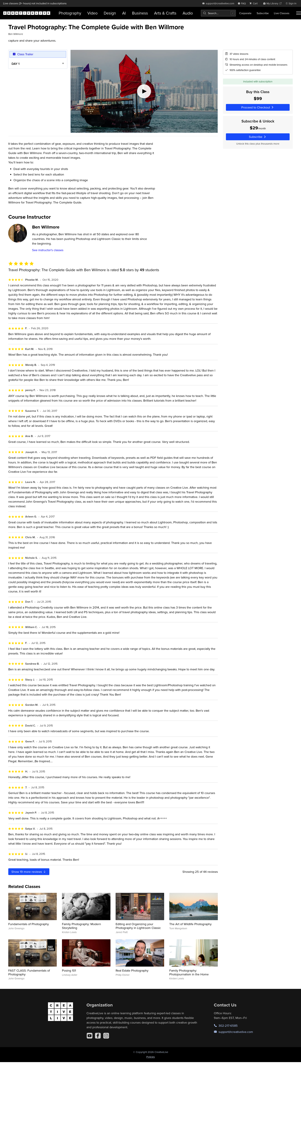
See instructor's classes (47, 250)
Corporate (245, 13)
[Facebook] (98, 1036)
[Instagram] (106, 1036)
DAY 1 (16, 63)
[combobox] (218, 13)
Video (92, 13)
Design (110, 13)
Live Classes (281, 13)
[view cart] (254, 3)
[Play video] (144, 91)
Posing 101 (69, 970)
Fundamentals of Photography (28, 924)
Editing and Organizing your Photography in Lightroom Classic (138, 926)
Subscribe (263, 13)
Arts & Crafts (165, 13)
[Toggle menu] (298, 13)
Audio (188, 13)
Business (140, 13)
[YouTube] (89, 1036)
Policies (150, 1057)
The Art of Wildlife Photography (190, 924)
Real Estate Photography (132, 970)
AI (124, 13)
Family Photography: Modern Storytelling (81, 926)
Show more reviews (28, 872)
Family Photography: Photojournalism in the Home (189, 972)
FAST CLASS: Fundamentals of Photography (29, 972)
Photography (70, 13)
